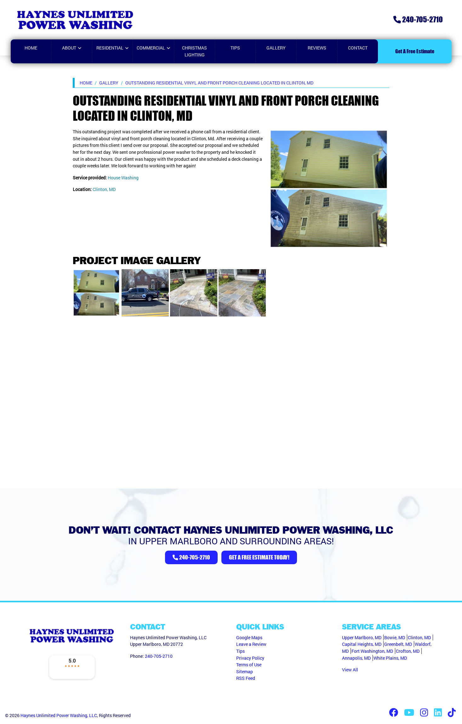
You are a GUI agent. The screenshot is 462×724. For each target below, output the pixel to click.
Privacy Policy (250, 658)
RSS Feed (245, 678)
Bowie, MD (394, 637)
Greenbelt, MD (398, 644)
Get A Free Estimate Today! (259, 557)
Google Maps (249, 637)
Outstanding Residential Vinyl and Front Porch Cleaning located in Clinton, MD (219, 83)
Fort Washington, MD (372, 651)
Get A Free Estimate (414, 51)
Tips (240, 651)
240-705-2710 (418, 19)
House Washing (123, 178)
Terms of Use (248, 665)
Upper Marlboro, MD (361, 637)
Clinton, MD (104, 189)
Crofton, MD (407, 651)
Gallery (108, 83)
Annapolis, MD (356, 658)
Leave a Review (251, 644)
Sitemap (244, 672)
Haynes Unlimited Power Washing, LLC (58, 715)
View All (350, 670)
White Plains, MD (390, 658)
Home (86, 83)
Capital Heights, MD (361, 644)
